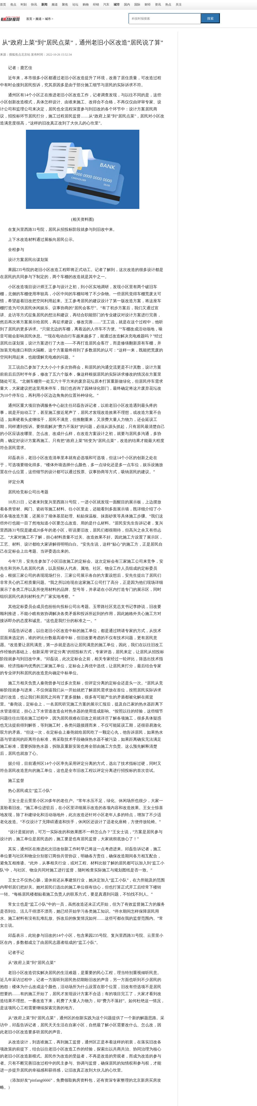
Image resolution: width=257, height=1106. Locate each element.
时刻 (24, 4)
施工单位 (50, 1097)
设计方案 (67, 1097)
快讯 (34, 4)
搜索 (210, 18)
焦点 (13, 4)
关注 (179, 4)
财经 (148, 4)
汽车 (106, 4)
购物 (86, 4)
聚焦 (65, 4)
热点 (168, 4)
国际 (137, 4)
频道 (55, 4)
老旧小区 (33, 1097)
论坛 (75, 4)
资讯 (158, 4)
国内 (127, 4)
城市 (48, 19)
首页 (3, 4)
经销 (96, 4)
